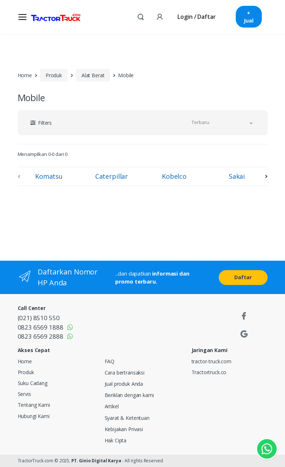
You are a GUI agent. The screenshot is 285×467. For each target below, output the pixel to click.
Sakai (237, 176)
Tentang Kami (34, 404)
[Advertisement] (77, 222)
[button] (140, 16)
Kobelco (174, 176)
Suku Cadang (32, 383)
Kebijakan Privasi (124, 429)
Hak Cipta (116, 440)
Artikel (112, 406)
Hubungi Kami (34, 416)
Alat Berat (93, 75)
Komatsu (49, 176)
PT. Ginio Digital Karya (96, 461)
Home (25, 75)
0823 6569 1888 (40, 327)
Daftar (242, 277)
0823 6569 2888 (40, 336)
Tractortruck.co (209, 372)
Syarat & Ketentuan (127, 417)
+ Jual (248, 16)
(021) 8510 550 (39, 318)
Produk (54, 75)
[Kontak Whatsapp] (267, 449)
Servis (24, 393)
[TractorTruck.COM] (55, 16)
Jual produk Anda (124, 383)
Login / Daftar (196, 17)
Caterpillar (111, 176)
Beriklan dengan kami (129, 395)
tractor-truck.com (212, 361)
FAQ (110, 361)
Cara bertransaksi (125, 372)
